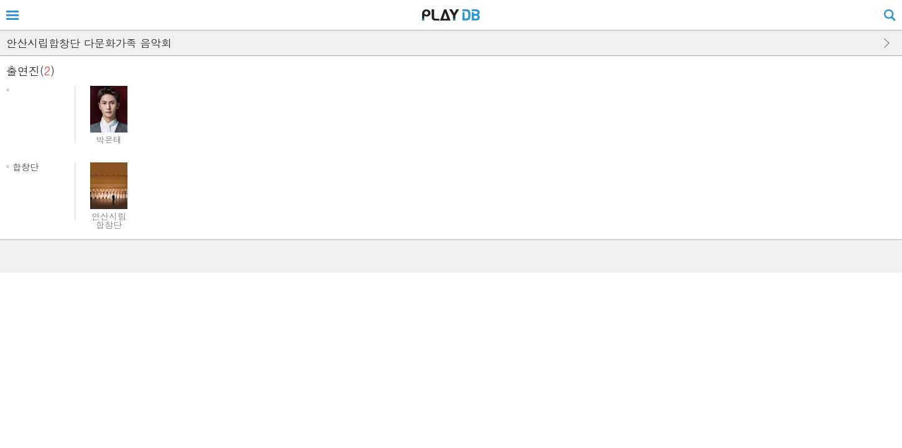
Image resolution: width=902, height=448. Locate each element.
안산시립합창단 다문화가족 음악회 (89, 42)
